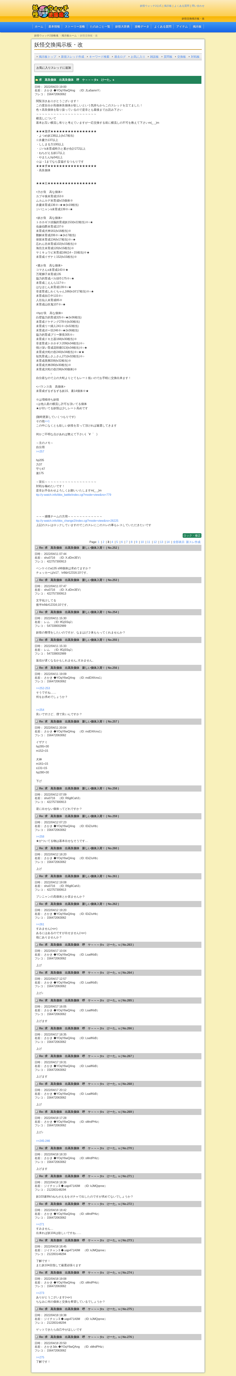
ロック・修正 (192, 535)
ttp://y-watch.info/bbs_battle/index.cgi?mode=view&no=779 (73, 494)
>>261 (40, 924)
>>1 (47, 421)
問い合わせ (198, 5)
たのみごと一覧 (100, 26)
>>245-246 (43, 1140)
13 (161, 542)
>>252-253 (43, 688)
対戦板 (195, 56)
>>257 (40, 451)
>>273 (40, 1293)
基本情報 (54, 26)
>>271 (40, 1224)
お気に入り (138, 56)
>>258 (40, 836)
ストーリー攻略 (75, 26)
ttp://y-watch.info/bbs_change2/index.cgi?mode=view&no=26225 (77, 520)
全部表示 (178, 542)
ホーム (39, 26)
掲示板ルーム (69, 35)
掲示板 (168, 5)
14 (168, 542)
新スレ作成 (193, 542)
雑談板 (154, 56)
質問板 (168, 56)
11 (148, 542)
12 (155, 542)
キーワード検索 (99, 56)
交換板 (181, 56)
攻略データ (142, 26)
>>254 (40, 709)
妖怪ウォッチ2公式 (151, 5)
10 (142, 542)
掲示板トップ (47, 56)
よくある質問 (181, 5)
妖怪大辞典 (122, 26)
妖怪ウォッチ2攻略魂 (46, 35)
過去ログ (120, 56)
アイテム (182, 26)
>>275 (40, 1357)
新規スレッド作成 (72, 56)
